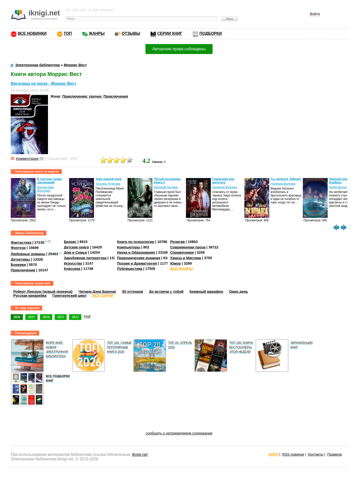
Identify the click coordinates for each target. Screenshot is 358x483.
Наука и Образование (136, 252)
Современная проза (187, 247)
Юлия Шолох (338, 187)
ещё (87, 316)
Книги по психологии (135, 242)
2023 (60, 317)
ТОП (68, 33)
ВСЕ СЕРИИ (102, 296)
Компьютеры (128, 247)
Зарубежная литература (85, 258)
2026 (16, 317)
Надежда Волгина (224, 187)
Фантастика (21, 242)
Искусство (73, 263)
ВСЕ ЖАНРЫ (181, 269)
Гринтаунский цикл (69, 296)
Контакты (315, 454)
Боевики (18, 265)
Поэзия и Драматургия (137, 263)
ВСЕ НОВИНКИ (32, 33)
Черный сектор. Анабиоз (340, 180)
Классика (72, 269)
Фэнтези (18, 248)
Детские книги (76, 247)
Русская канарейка (29, 296)
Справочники (182, 252)
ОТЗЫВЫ (131, 33)
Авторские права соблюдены (179, 49)
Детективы (20, 259)
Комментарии (27, 159)
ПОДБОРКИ (210, 33)
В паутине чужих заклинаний (49, 180)
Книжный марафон (206, 292)
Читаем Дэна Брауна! (97, 292)
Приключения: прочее (82, 96)
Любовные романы (28, 254)
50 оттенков (132, 292)
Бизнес (70, 242)
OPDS (273, 454)
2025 (31, 317)
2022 (75, 317)
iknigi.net (139, 454)
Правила (334, 454)
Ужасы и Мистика (185, 258)
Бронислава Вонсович (45, 188)
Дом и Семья (75, 252)
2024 (46, 317)
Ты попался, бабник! (285, 179)
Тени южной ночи (108, 179)
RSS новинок (293, 454)
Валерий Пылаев (166, 187)
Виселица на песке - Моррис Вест (43, 83)
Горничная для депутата (223, 180)
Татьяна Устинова (107, 183)
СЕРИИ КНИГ (169, 33)
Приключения (115, 96)
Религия (177, 242)
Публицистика (129, 269)
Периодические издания (138, 258)
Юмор (175, 263)
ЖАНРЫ (97, 33)
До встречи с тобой (166, 292)
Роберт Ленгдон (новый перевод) (42, 292)
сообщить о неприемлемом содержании (179, 433)
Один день (238, 292)
